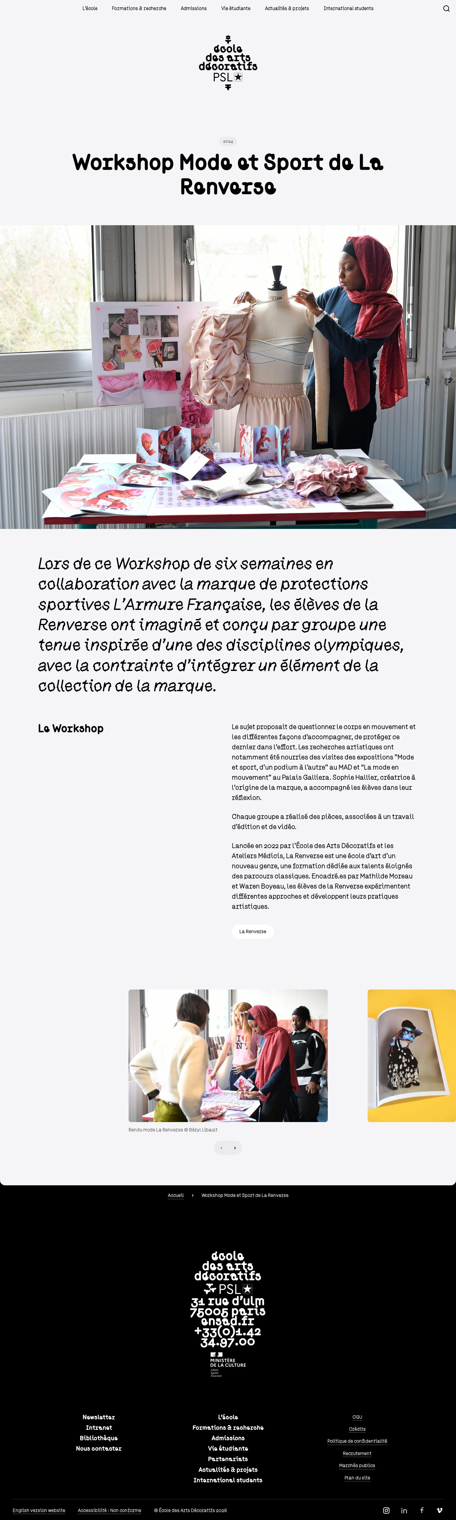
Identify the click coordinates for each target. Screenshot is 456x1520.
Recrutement (357, 1453)
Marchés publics (357, 1465)
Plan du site (357, 1478)
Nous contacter (99, 1449)
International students (349, 8)
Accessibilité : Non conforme (109, 1510)
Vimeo (439, 1510)
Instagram (386, 1510)
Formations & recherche (139, 8)
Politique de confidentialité (357, 1441)
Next (235, 1148)
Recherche (446, 8)
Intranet (99, 1428)
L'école (90, 8)
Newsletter (99, 1417)
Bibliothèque (99, 1438)
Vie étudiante (235, 8)
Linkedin (404, 1510)
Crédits (357, 1429)
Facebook (422, 1510)
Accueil (176, 1195)
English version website (39, 1510)
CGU (357, 1417)
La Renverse (252, 931)
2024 (228, 141)
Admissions (194, 8)
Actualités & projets (287, 8)
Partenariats (228, 1459)
